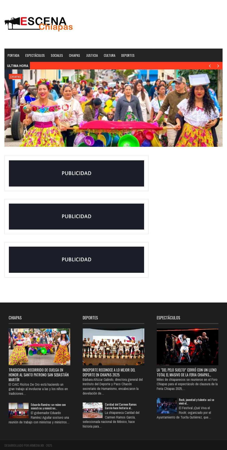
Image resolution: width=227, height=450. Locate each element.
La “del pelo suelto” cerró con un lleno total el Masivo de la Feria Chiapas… (187, 372)
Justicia (92, 55)
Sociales (57, 55)
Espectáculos (35, 55)
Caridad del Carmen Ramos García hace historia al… (121, 406)
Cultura (109, 55)
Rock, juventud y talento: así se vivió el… (196, 401)
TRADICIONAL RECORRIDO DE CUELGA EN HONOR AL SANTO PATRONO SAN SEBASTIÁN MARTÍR (39, 374)
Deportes (128, 55)
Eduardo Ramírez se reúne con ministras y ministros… (48, 406)
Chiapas (74, 55)
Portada (13, 55)
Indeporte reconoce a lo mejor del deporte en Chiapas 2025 (109, 372)
